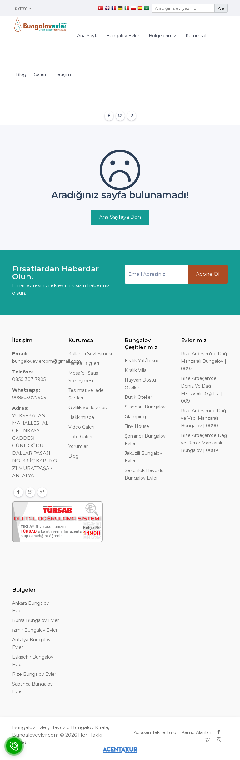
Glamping (135, 416)
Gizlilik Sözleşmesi (88, 407)
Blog (21, 74)
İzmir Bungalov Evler (35, 630)
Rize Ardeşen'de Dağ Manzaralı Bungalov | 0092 (204, 361)
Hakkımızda (81, 417)
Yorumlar (78, 446)
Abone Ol (208, 274)
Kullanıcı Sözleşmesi (90, 354)
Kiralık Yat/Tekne (142, 360)
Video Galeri (81, 427)
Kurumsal (196, 36)
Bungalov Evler (122, 36)
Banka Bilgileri (83, 363)
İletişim (63, 74)
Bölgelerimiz (162, 36)
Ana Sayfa (88, 36)
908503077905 (29, 397)
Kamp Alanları (196, 732)
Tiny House (137, 426)
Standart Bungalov (145, 407)
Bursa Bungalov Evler (35, 620)
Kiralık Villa (136, 370)
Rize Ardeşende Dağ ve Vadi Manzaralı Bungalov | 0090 (203, 418)
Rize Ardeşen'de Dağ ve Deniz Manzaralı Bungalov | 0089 (204, 443)
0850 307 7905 (29, 379)
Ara (221, 8)
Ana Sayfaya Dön (120, 217)
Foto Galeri (80, 436)
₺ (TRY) (23, 8)
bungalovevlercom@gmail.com (46, 361)
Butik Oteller (138, 397)
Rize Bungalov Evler (34, 674)
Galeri (40, 74)
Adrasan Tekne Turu (155, 732)
